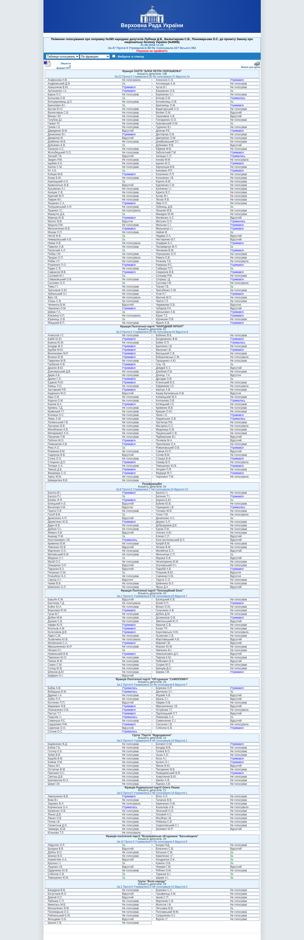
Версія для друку (251, 66)
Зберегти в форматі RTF (57, 64)
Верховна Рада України (152, 25)
